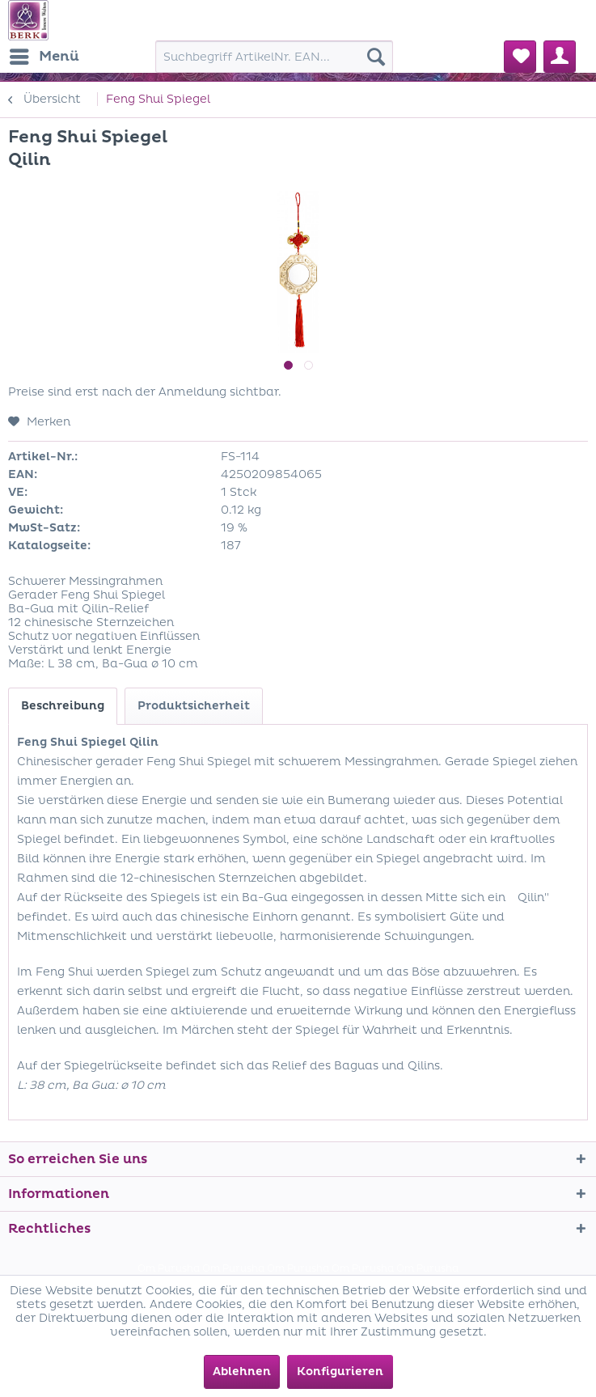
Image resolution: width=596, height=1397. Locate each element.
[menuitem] (43, 56)
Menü (44, 54)
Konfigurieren (340, 1371)
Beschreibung (62, 706)
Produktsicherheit (193, 706)
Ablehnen (242, 1371)
